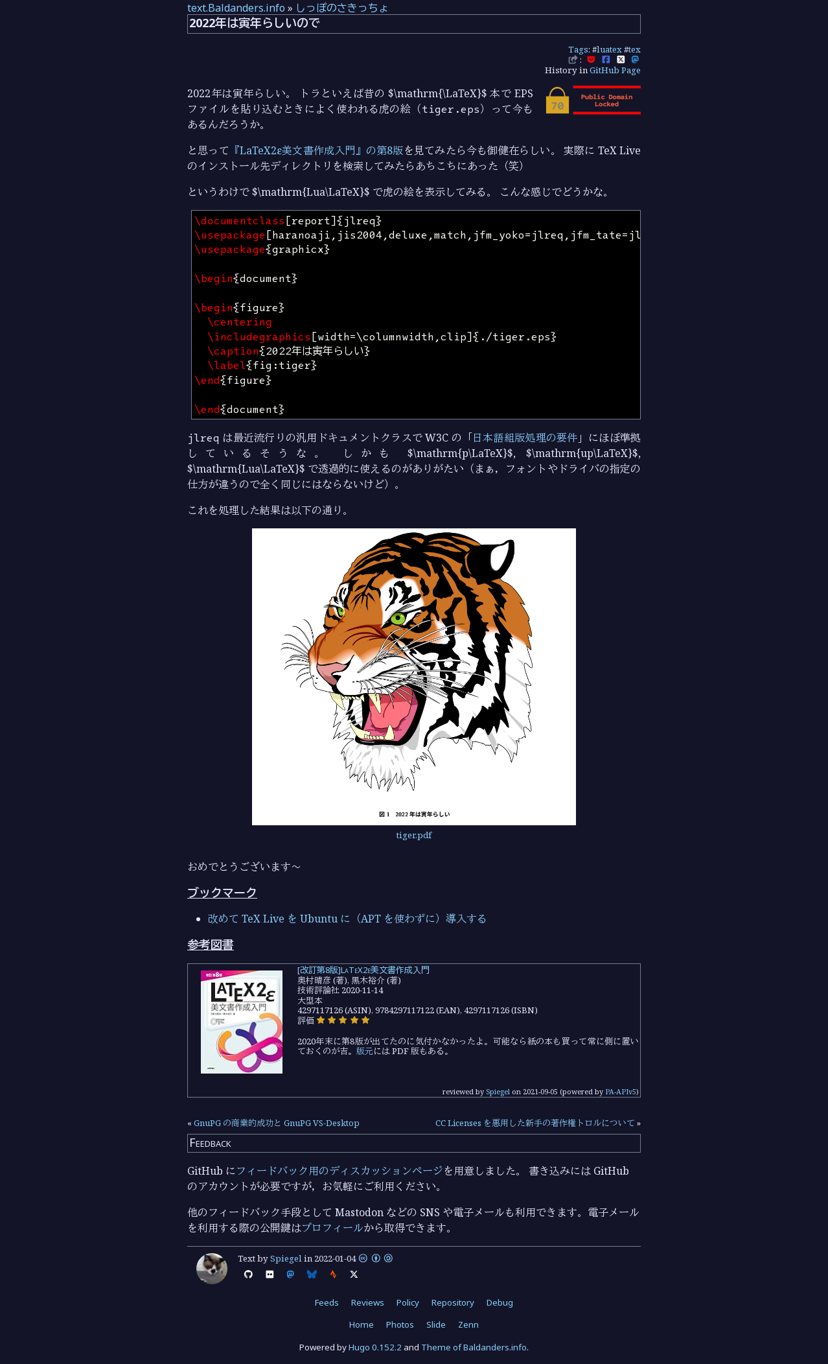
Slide (436, 1324)
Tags (578, 49)
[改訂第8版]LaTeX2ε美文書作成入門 (363, 970)
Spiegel (498, 1091)
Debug (500, 1302)
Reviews (367, 1302)
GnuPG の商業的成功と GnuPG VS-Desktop (277, 1123)
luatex (609, 49)
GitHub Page (615, 70)
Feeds (327, 1302)
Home (361, 1324)
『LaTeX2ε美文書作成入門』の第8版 (316, 150)
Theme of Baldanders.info (474, 1347)
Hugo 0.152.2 (375, 1347)
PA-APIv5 (620, 1091)
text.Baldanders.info (236, 8)
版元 (364, 1051)
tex (634, 49)
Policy (408, 1302)
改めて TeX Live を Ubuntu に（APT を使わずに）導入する (347, 918)
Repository (452, 1302)
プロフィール (332, 1228)
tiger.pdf (414, 835)
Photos (400, 1324)
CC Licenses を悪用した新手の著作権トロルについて (535, 1123)
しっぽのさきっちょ (342, 8)
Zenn (468, 1324)
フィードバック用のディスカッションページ (339, 1171)
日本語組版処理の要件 (525, 437)
